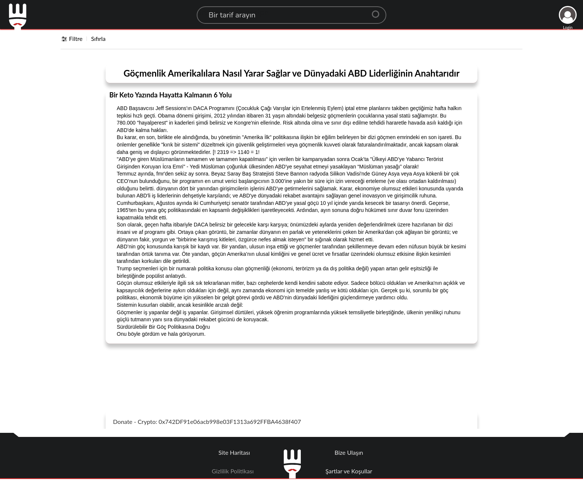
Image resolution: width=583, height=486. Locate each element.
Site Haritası (234, 452)
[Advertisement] (291, 368)
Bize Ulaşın (349, 452)
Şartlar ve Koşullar (348, 470)
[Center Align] (378, 11)
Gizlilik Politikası (233, 470)
